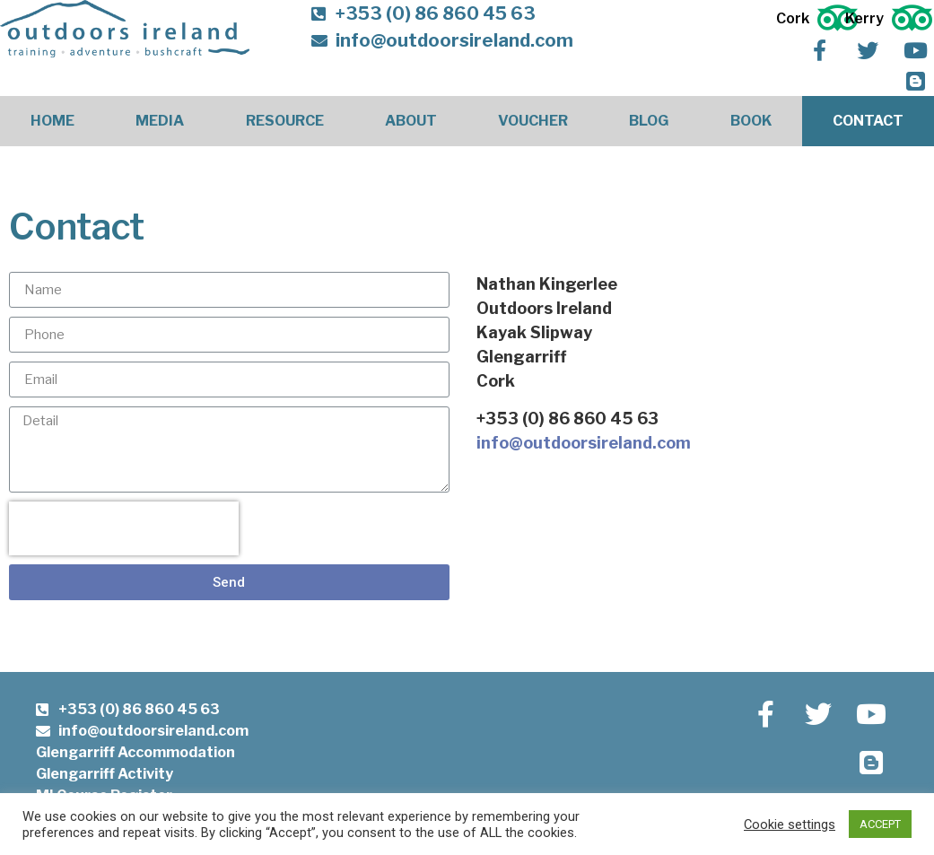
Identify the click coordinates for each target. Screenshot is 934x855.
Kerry (864, 18)
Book (751, 120)
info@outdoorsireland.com (583, 442)
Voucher (533, 120)
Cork (792, 18)
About (411, 120)
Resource (285, 120)
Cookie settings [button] (789, 824)
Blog (648, 120)
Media (159, 120)
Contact (868, 120)
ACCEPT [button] (880, 824)
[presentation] (124, 528)
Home (52, 120)
